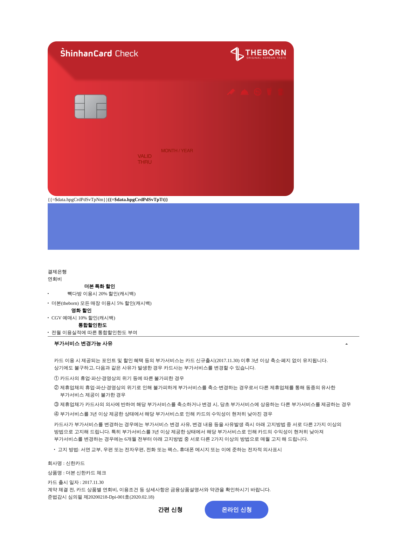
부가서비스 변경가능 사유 (83, 345)
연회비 (55, 280)
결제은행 (57, 273)
